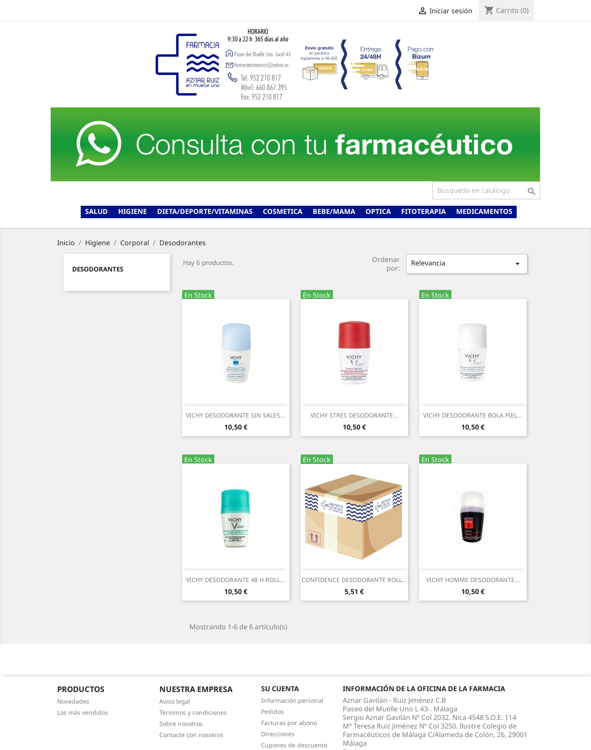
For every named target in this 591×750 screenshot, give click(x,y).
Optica (378, 211)
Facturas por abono (289, 723)
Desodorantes (97, 269)
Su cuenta (280, 688)
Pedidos (272, 711)
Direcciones (278, 734)
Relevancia (467, 263)
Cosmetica (282, 211)
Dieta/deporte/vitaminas (205, 211)
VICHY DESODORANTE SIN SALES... (235, 415)
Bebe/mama (334, 211)
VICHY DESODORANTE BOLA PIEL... (472, 415)
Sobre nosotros (181, 724)
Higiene (132, 211)
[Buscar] (486, 190)
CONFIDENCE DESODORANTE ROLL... (354, 580)
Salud (96, 211)
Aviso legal (174, 701)
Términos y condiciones (193, 712)
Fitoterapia (423, 211)
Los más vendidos (82, 712)
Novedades (73, 701)
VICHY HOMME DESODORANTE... (473, 580)
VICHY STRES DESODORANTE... (354, 415)
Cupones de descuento (294, 745)
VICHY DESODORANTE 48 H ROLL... (235, 580)
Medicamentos (484, 211)
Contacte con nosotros (191, 735)
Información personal (292, 700)
